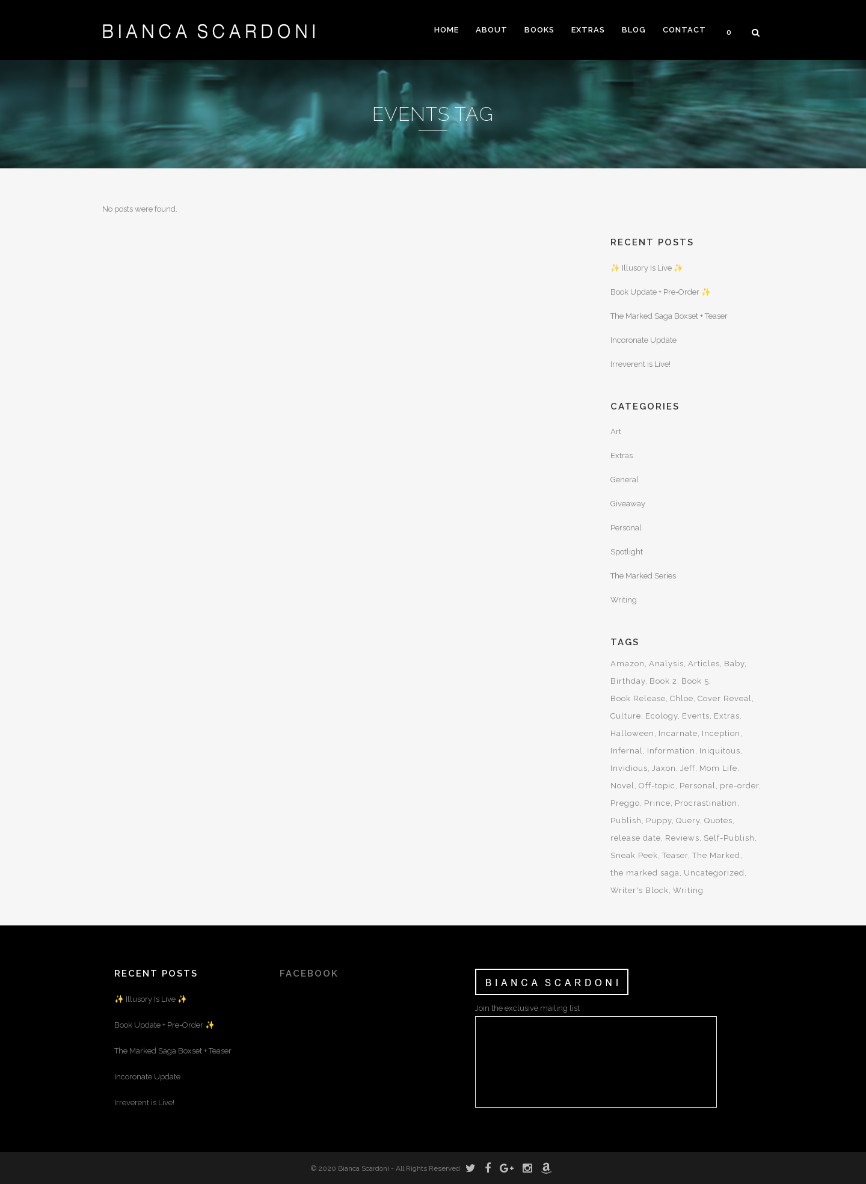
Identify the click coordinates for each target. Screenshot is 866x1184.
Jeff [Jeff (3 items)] (687, 768)
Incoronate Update (643, 340)
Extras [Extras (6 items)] (727, 715)
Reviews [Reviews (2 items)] (682, 837)
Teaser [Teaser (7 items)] (675, 855)
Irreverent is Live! (640, 364)
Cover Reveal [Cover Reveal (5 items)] (725, 698)
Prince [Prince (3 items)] (657, 803)
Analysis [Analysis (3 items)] (666, 663)
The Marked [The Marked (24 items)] (716, 855)
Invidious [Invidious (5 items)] (629, 768)
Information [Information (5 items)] (671, 750)
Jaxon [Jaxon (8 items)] (664, 768)
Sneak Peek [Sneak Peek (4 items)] (634, 855)
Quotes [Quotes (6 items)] (718, 820)
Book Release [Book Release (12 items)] (638, 698)
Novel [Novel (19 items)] (622, 785)
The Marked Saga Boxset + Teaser (669, 316)
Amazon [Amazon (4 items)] (627, 663)
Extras (621, 455)
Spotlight (626, 551)
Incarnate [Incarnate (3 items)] (678, 733)
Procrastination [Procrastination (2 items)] (706, 803)
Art (615, 431)
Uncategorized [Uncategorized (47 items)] (714, 872)
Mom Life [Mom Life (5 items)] (718, 768)
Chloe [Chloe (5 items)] (681, 698)
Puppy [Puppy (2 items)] (659, 820)
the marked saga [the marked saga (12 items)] (645, 872)
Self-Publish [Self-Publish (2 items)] (729, 837)
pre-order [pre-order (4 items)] (739, 785)
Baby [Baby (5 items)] (734, 663)
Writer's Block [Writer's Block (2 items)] (639, 890)
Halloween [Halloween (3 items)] (632, 733)
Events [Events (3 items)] (696, 715)
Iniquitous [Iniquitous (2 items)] (719, 750)
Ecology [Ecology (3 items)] (661, 715)
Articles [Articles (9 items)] (704, 663)
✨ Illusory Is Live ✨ (646, 267)
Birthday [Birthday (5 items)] (627, 681)
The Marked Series (643, 575)
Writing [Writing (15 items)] (688, 890)
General (624, 479)
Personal (626, 527)
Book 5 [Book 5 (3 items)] (695, 681)
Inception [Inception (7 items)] (721, 733)
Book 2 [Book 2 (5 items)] (663, 681)
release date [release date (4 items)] (635, 837)
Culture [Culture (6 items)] (625, 715)
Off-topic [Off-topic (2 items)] (657, 785)
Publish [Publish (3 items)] (626, 820)
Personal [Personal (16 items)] (698, 785)
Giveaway (627, 503)
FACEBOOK (309, 973)
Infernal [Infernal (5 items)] (626, 750)
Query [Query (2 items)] (688, 820)
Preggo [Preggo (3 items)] (625, 803)
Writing (623, 599)
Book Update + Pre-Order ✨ (660, 291)
